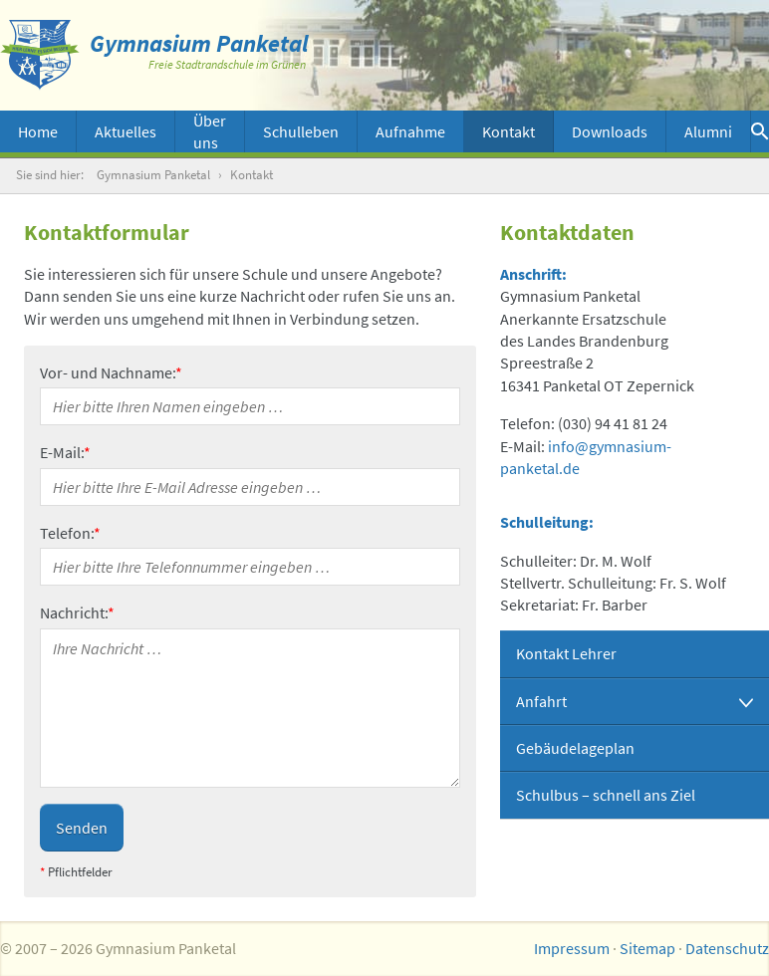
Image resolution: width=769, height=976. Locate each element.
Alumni (708, 131)
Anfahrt (541, 701)
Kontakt (508, 131)
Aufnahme (410, 131)
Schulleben (301, 131)
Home (38, 131)
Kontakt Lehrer (566, 653)
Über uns (209, 131)
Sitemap (647, 948)
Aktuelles (125, 131)
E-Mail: (65, 452)
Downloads (609, 131)
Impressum (572, 948)
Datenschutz (727, 948)
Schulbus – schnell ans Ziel (605, 795)
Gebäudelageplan (575, 748)
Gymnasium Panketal (153, 174)
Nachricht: (77, 612)
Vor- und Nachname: (111, 372)
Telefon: (70, 533)
